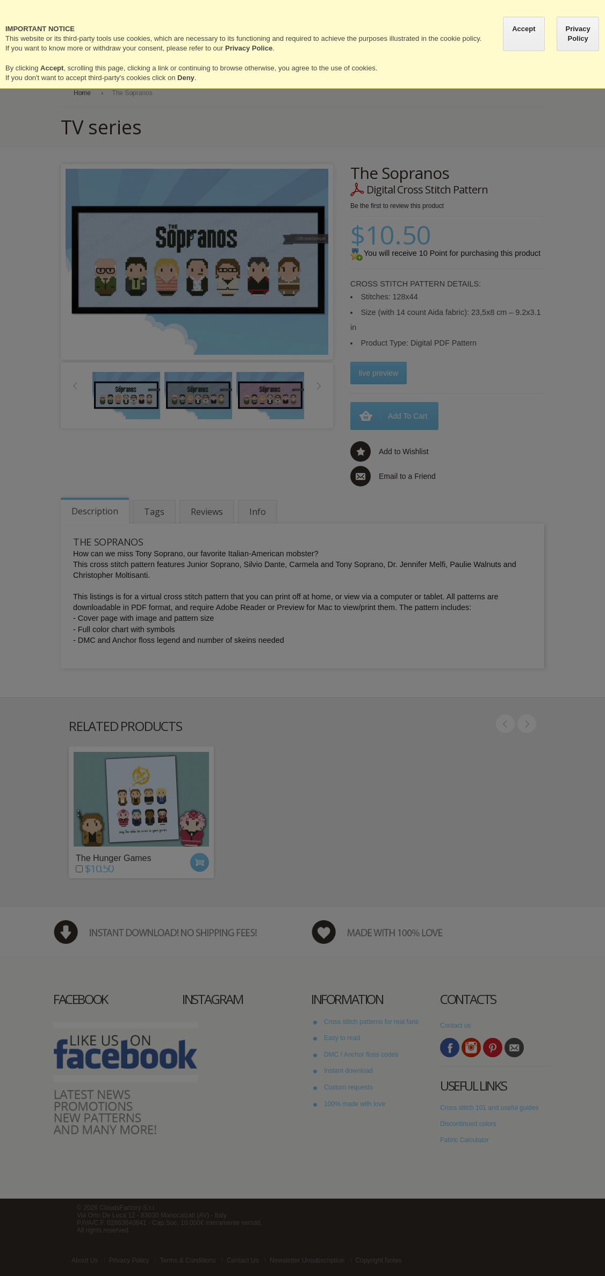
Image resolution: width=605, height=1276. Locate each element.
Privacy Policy (577, 33)
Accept (523, 29)
